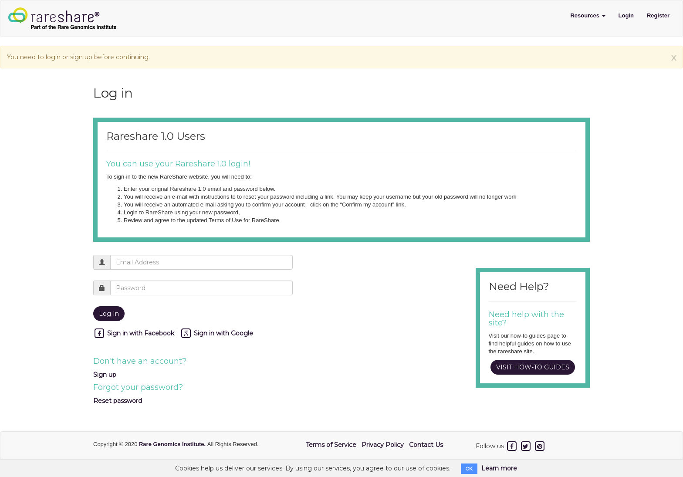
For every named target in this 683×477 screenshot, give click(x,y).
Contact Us (426, 445)
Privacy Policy (383, 445)
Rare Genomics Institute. (173, 444)
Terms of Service (331, 445)
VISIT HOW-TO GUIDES (532, 367)
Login (626, 15)
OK (469, 469)
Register (658, 15)
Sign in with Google (216, 333)
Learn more (499, 468)
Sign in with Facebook (134, 333)
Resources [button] (587, 15)
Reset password (117, 401)
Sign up (104, 375)
